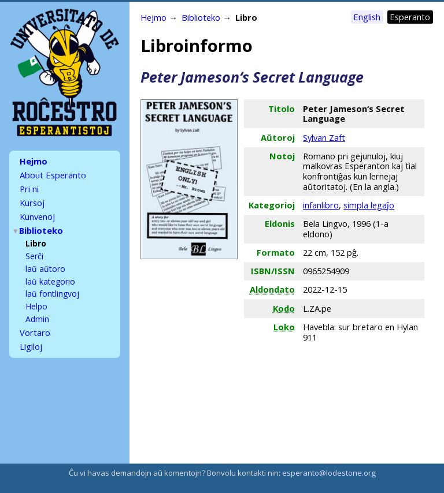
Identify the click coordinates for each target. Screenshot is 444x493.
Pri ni (29, 186)
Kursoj (32, 199)
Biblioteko (42, 224)
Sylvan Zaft (324, 137)
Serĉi (34, 248)
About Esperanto (53, 174)
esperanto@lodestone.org (329, 473)
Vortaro (35, 321)
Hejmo (33, 161)
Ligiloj (31, 334)
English (366, 17)
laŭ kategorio (50, 272)
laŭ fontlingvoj (52, 284)
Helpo (36, 296)
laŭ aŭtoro (45, 260)
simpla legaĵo (368, 205)
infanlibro (321, 205)
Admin (37, 308)
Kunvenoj (37, 212)
